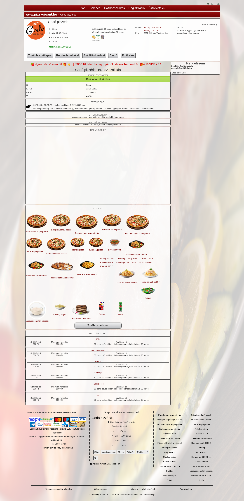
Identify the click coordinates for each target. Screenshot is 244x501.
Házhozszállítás (114, 8)
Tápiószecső (98, 384)
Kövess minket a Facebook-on (105, 464)
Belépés (95, 8)
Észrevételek (156, 8)
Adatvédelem (186, 489)
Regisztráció (136, 8)
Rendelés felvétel (67, 55)
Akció (113, 55)
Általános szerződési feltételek (58, 489)
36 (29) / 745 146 (151, 30)
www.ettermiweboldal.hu (131, 494)
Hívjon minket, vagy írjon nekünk (58, 448)
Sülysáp (97, 373)
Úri (98, 395)
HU (207, 4)
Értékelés (128, 55)
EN (212, 4)
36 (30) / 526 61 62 (152, 28)
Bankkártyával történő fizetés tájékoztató (48, 429)
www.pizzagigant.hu (41, 14)
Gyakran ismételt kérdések (143, 489)
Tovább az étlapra (40, 55)
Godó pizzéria (102, 418)
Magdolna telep (98, 350)
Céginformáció (100, 489)
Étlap (82, 8)
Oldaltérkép (149, 494)
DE (218, 4)
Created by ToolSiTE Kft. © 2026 (104, 494)
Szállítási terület (94, 55)
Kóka (98, 339)
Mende (98, 361)
